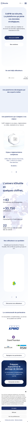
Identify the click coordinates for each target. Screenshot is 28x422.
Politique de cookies (9, 420)
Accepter (14, 408)
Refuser (14, 412)
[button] (26, 391)
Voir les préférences (14, 416)
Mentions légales (18, 420)
